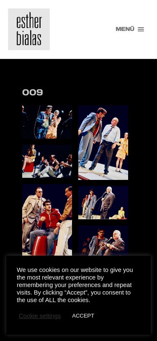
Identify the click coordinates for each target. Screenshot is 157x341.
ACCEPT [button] (83, 316)
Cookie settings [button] (40, 316)
